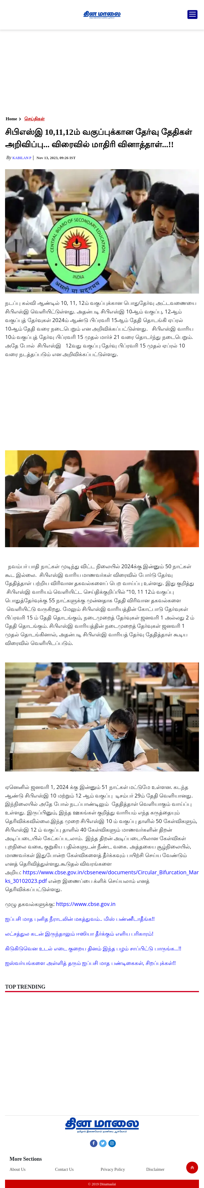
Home (11, 118)
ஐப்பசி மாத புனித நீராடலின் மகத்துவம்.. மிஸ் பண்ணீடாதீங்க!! (80, 918)
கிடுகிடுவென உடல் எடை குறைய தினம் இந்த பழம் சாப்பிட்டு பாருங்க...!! (93, 948)
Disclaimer (155, 1169)
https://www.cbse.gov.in (85, 903)
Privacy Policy (113, 1169)
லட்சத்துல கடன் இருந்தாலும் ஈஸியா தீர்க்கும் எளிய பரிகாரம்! (79, 933)
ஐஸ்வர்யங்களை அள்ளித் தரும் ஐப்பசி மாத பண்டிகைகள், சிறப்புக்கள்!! (90, 962)
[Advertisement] (101, 71)
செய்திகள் (34, 118)
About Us (17, 1169)
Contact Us (64, 1169)
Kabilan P (21, 158)
